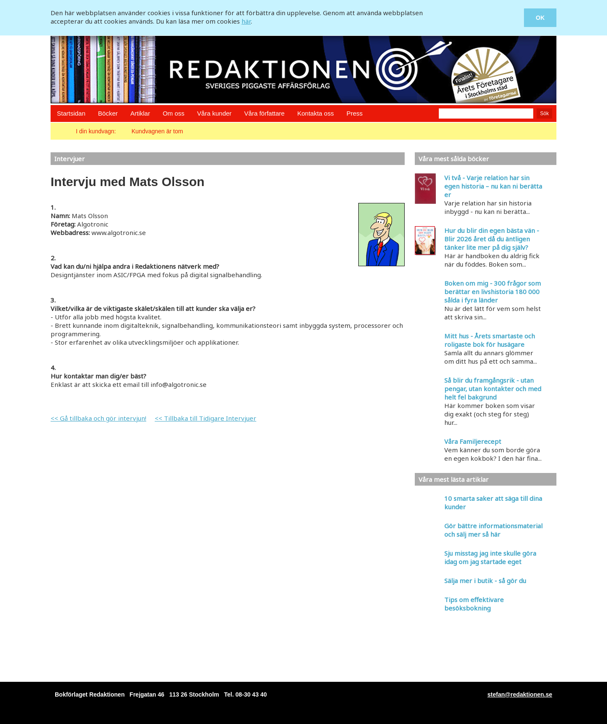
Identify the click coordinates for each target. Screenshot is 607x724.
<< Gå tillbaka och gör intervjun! (98, 418)
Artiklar (140, 113)
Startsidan (71, 113)
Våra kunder (214, 113)
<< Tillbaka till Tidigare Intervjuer (205, 418)
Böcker (108, 113)
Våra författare (264, 113)
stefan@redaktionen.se (519, 694)
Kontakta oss (315, 113)
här (246, 21)
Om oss (174, 113)
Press (354, 113)
